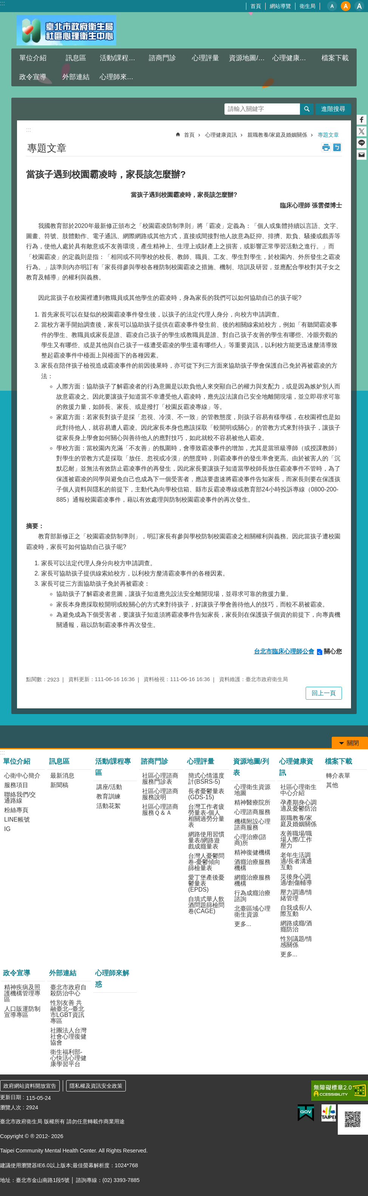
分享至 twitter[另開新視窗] (361, 131)
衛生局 (307, 6)
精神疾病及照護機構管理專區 (22, 993)
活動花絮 (108, 806)
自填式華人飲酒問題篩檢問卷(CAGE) (206, 905)
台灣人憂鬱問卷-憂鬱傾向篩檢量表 (206, 862)
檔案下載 (335, 58)
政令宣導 (32, 77)
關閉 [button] (353, 743)
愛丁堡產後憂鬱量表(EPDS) (206, 883)
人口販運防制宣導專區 (22, 1012)
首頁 (255, 6)
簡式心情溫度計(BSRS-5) (206, 778)
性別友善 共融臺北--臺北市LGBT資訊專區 (67, 1012)
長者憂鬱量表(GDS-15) (206, 794)
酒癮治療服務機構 (252, 865)
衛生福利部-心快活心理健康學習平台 (68, 1058)
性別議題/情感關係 (296, 942)
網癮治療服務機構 (252, 880)
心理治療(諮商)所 (250, 840)
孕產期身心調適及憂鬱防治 (298, 805)
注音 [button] (337, 147)
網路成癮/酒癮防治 (296, 926)
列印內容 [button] (326, 147)
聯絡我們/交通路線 (20, 797)
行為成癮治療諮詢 (252, 896)
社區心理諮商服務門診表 (160, 778)
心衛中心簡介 (22, 775)
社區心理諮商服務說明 (160, 794)
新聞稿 (59, 785)
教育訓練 (108, 796)
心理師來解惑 (120, 77)
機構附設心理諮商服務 (252, 824)
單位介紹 (32, 58)
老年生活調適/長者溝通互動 (296, 861)
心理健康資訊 (292, 58)
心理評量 (205, 58)
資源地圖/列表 (249, 58)
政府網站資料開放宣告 (29, 1086)
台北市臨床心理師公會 (284, 651)
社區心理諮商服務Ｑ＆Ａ (160, 809)
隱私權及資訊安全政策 (96, 1086)
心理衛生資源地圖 (252, 790)
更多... (242, 924)
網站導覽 (280, 6)
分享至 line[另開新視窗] (361, 143)
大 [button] (359, 6)
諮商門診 (162, 58)
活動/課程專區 (120, 58)
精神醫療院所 (252, 802)
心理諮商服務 (252, 812)
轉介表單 (338, 775)
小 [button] (332, 6)
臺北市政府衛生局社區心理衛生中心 (66, 30)
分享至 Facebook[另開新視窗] (361, 120)
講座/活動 (109, 787)
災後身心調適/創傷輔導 (296, 879)
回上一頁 (324, 693)
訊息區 (76, 58)
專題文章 (328, 135)
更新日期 (10, 1097)
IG (7, 829)
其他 (332, 785)
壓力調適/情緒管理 (296, 895)
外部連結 (76, 77)
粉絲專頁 (16, 810)
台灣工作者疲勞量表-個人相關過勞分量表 (206, 815)
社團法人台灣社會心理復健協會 (68, 1036)
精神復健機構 (252, 852)
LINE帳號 (17, 819)
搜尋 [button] (307, 109)
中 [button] (346, 6)
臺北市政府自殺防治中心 (68, 990)
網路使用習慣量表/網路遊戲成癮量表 (206, 840)
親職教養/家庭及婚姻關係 (277, 135)
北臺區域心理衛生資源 (252, 911)
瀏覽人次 (10, 1107)
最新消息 (62, 775)
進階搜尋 (333, 109)
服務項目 (16, 785)
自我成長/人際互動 (296, 910)
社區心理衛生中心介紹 (298, 790)
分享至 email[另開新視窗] (361, 155)
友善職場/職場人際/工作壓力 (296, 839)
